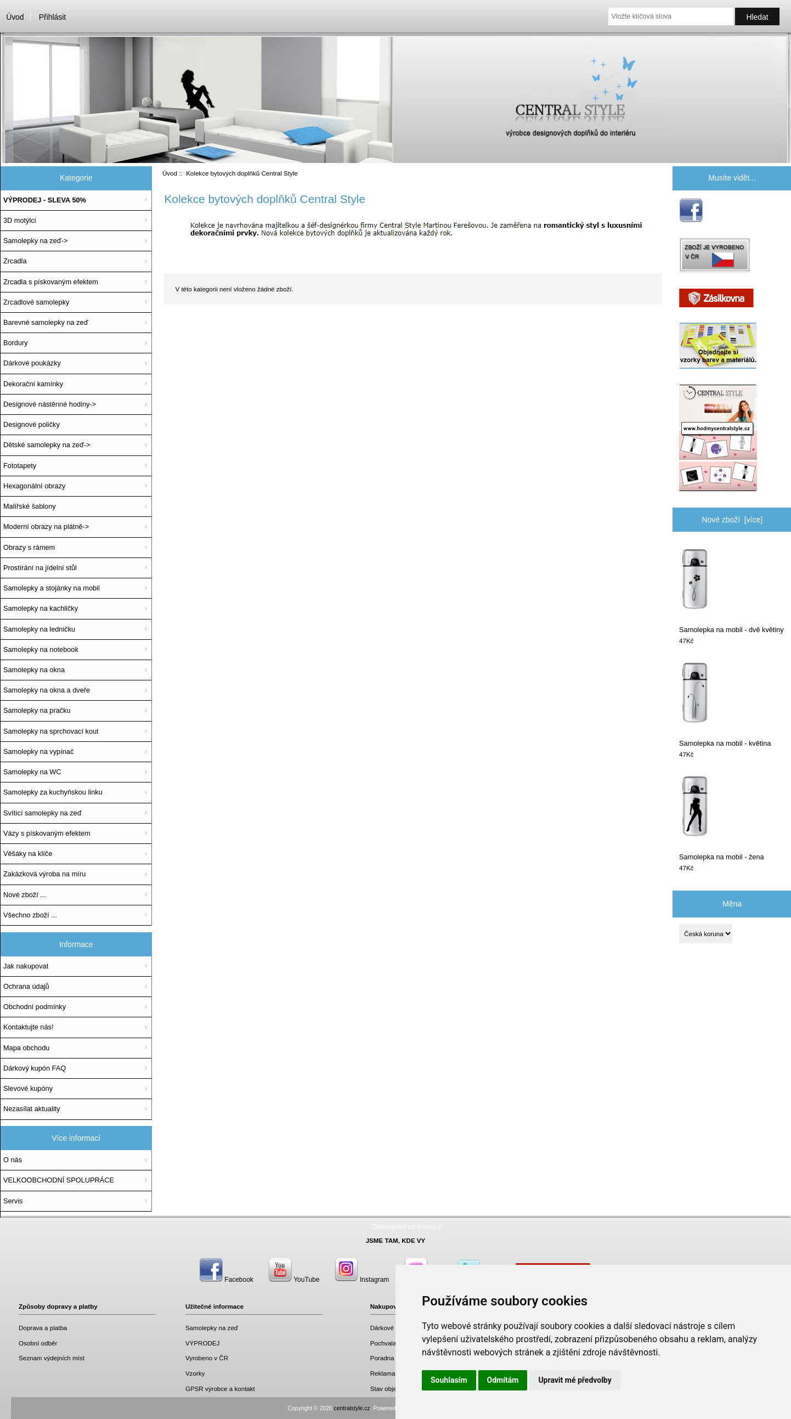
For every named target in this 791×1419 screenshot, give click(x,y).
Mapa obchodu (26, 1048)
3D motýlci (19, 220)
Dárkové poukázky (32, 363)
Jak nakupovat (25, 966)
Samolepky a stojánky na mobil (51, 588)
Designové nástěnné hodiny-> (49, 404)
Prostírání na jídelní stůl (40, 568)
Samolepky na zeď (211, 1327)
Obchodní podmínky (34, 1007)
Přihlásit (52, 17)
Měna (732, 903)
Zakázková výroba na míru (44, 874)
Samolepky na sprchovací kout (51, 731)
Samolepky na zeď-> (35, 240)
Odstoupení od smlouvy (406, 1227)
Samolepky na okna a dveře (46, 690)
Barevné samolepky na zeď (45, 322)
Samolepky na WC (32, 772)
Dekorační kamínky (33, 384)
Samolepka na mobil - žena (721, 817)
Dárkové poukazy (395, 1327)
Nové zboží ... (24, 895)
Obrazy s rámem (29, 547)
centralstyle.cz (352, 1408)
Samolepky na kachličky (40, 608)
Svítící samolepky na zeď (42, 813)
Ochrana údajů (26, 986)
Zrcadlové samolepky (36, 302)
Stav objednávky (393, 1388)
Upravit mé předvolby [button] (574, 1380)
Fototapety (19, 465)
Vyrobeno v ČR (206, 1357)
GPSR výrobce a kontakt (220, 1388)
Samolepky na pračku (37, 710)
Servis (12, 1201)
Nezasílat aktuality (31, 1109)
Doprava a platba (43, 1327)
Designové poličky (31, 424)
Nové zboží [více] (732, 519)
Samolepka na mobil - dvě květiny (731, 590)
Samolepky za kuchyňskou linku (53, 792)
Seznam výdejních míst (51, 1357)
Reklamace (386, 1373)
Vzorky (195, 1373)
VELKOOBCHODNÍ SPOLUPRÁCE (58, 1180)
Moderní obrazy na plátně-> (46, 526)
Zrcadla (15, 261)
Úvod (15, 17)
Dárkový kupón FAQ (34, 1068)
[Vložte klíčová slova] (670, 16)
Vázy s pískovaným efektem (47, 833)
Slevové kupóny (28, 1088)
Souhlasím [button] (449, 1380)
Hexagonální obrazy (34, 486)
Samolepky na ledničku (39, 629)
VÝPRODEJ (202, 1343)
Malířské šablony (29, 506)
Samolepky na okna (34, 670)
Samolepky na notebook (40, 649)
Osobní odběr (38, 1343)
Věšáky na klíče (27, 853)
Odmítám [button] (503, 1380)
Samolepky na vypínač (38, 751)
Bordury (15, 343)
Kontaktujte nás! (28, 1027)
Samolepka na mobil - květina (725, 703)
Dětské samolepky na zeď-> (46, 445)
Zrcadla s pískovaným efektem (50, 282)
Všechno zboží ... (30, 915)
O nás (12, 1160)
